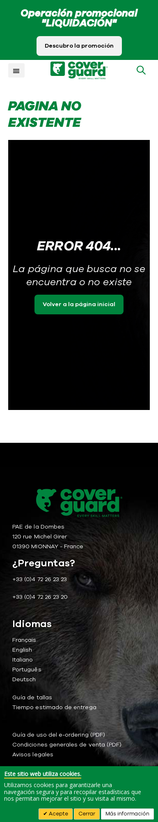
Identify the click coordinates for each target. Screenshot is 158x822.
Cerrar (86, 813)
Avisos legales (32, 754)
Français (24, 640)
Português (26, 669)
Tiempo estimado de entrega (54, 707)
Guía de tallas (32, 697)
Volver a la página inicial (79, 304)
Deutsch (24, 679)
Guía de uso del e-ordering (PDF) (58, 735)
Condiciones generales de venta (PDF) (66, 745)
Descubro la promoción (79, 46)
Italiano (22, 660)
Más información (127, 813)
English (22, 650)
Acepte (58, 813)
